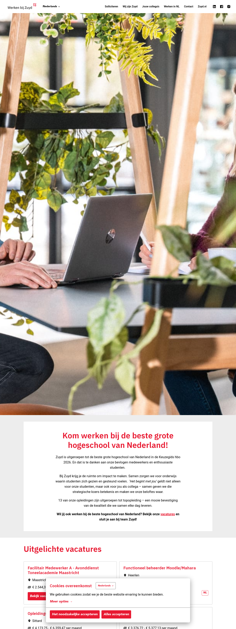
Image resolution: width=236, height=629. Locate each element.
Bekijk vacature (41, 596)
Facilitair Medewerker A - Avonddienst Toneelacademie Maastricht (63, 570)
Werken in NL (171, 6)
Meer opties (61, 602)
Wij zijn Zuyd (130, 6)
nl (205, 592)
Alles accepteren (116, 614)
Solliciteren (111, 6)
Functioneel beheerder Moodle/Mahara (159, 568)
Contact (188, 6)
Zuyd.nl (202, 6)
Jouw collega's (150, 6)
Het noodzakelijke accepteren (75, 614)
